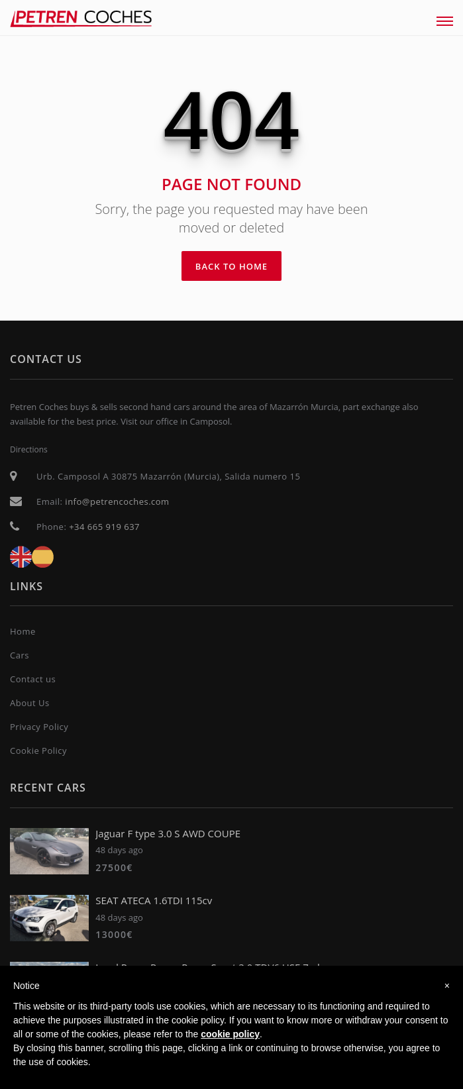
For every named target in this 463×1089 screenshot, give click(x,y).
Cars (19, 655)
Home (23, 631)
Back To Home (231, 266)
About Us (30, 703)
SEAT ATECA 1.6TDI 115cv (153, 900)
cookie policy (230, 1034)
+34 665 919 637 (104, 527)
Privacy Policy (39, 727)
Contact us (33, 679)
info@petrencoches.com (117, 501)
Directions (29, 449)
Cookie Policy (38, 750)
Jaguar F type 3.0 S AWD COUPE (167, 833)
